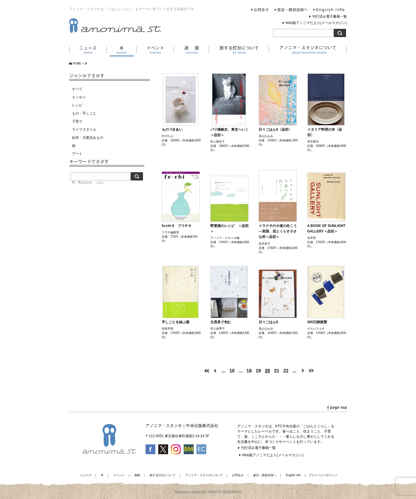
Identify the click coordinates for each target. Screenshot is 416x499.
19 (258, 370)
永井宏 (311, 237)
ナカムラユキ (316, 328)
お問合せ (260, 10)
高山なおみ (266, 136)
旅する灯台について (239, 50)
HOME (77, 63)
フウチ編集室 (170, 232)
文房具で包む (220, 322)
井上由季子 (217, 328)
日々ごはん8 (268, 322)
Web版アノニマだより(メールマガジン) (316, 23)
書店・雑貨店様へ (291, 10)
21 (276, 370)
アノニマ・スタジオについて (308, 50)
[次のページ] (302, 371)
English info (329, 10)
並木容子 (264, 243)
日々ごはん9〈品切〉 (275, 129)
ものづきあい (172, 129)
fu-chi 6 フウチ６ (177, 226)
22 (285, 370)
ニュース (87, 50)
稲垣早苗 (167, 328)
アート (77, 154)
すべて (77, 89)
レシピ (77, 105)
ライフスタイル (84, 129)
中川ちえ (167, 136)
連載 (191, 50)
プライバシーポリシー (323, 475)
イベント (155, 50)
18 (249, 370)
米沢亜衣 (313, 141)
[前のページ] (215, 371)
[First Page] (206, 371)
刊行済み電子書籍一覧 (329, 16)
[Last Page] (311, 371)
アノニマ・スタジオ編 (224, 237)
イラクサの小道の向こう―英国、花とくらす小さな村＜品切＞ (278, 231)
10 (232, 370)
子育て (77, 121)
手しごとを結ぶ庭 (175, 322)
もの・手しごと (84, 113)
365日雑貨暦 (317, 322)
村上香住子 (217, 141)
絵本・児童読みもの (87, 138)
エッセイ (79, 97)
